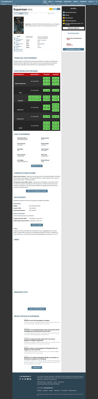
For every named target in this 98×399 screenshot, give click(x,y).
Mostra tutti (36, 367)
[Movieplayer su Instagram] (25, 379)
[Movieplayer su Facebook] (20, 379)
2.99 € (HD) (47, 99)
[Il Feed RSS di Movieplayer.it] (30, 379)
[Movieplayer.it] (7, 1)
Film (45, 1)
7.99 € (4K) (56, 84)
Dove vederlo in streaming (19, 40)
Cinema (75, 1)
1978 (39, 42)
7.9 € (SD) (55, 99)
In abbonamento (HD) (34, 96)
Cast (17, 42)
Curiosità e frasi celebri (19, 44)
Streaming (83, 1)
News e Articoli (51, 13)
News (47, 4)
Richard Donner (41, 43)
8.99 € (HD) (56, 90)
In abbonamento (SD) (34, 99)
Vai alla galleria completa (36, 309)
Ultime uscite (72, 4)
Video (17, 48)
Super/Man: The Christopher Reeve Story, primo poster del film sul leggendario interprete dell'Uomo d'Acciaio (42, 330)
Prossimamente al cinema (73, 49)
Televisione (58, 1)
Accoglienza (18, 46)
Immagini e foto (19, 49)
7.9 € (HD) (55, 96)
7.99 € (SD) (56, 78)
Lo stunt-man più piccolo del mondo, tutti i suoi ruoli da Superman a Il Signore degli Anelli (39, 339)
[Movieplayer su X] (22, 379)
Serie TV (50, 1)
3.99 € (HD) (47, 78)
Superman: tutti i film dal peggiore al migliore (37, 320)
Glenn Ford (44, 154)
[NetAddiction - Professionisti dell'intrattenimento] (48, 388)
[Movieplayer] (25, 376)
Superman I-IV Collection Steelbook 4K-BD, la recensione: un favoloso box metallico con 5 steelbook (41, 358)
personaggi (67, 1)
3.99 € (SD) (47, 84)
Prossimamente (80, 4)
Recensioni (52, 4)
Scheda (21, 13)
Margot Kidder (45, 143)
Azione (39, 40)
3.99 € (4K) (47, 81)
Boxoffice (95, 4)
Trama (17, 38)
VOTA (58, 9)
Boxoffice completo (73, 28)
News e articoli (19, 51)
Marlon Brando (45, 138)
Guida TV (91, 1)
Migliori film (59, 4)
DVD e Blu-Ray (88, 4)
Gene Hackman (21, 143)
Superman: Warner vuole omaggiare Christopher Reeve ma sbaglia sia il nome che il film (41, 348)
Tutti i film (65, 4)
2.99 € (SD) (47, 96)
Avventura (43, 40)
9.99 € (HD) (56, 116)
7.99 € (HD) (56, 81)
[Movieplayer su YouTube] (28, 379)
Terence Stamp (21, 154)
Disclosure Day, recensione (11, 4)
